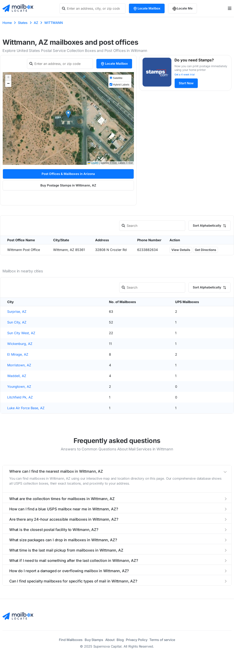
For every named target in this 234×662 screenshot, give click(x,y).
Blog (120, 640)
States (23, 23)
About (110, 640)
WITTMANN (53, 23)
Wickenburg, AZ (19, 344)
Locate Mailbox (146, 8)
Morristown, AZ (19, 365)
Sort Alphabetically (209, 225)
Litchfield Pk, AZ (20, 397)
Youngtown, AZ (19, 386)
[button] (68, 114)
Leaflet (93, 163)
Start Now (186, 83)
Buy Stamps (94, 640)
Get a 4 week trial (184, 74)
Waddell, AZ (16, 376)
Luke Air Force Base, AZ (25, 408)
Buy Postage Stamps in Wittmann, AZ (68, 185)
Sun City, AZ (16, 322)
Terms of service (162, 640)
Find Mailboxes (71, 640)
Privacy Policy (136, 640)
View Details (180, 250)
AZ (36, 23)
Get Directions (205, 250)
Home (7, 23)
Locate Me (182, 8)
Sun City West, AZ (21, 333)
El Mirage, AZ (17, 354)
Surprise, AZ (16, 311)
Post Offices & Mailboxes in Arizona (68, 174)
